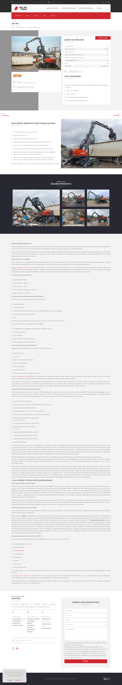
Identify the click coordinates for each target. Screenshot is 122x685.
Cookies (9, 680)
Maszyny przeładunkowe (33, 27)
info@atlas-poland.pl (55, 2)
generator (15, 560)
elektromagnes (17, 557)
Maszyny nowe (20, 27)
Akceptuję (18, 680)
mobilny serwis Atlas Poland (23, 575)
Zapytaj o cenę (103, 38)
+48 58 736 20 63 (46, 619)
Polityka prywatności (72, 678)
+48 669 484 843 (46, 628)
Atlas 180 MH (56, 500)
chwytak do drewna (18, 550)
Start (12, 27)
